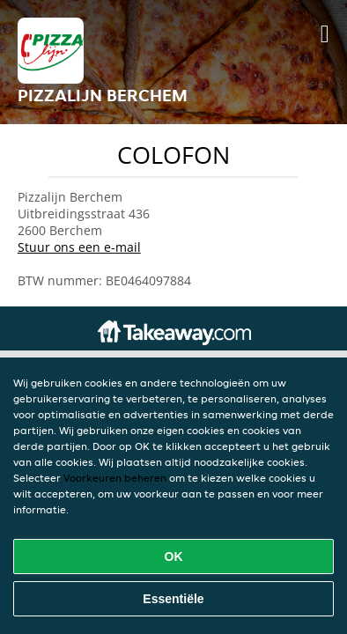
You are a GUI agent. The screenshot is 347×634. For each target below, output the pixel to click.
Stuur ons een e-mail (79, 247)
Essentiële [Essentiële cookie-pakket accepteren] (173, 599)
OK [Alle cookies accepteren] (174, 556)
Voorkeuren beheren (114, 477)
